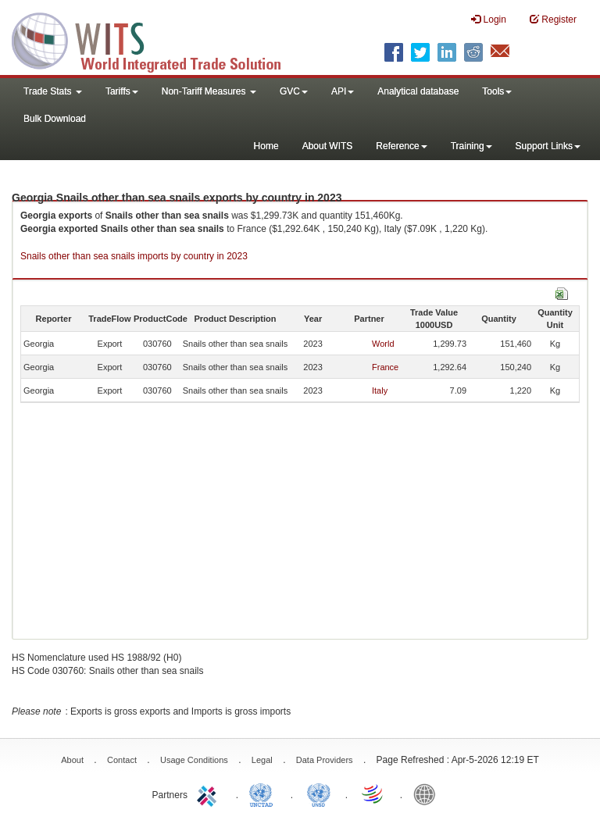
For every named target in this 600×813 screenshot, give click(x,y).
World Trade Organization (373, 793)
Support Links (548, 146)
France (385, 367)
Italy (380, 390)
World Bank (428, 793)
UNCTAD (264, 793)
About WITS (327, 146)
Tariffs (121, 91)
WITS (156, 39)
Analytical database (418, 91)
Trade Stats (52, 91)
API (342, 91)
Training (471, 146)
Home (266, 146)
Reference (401, 146)
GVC (294, 91)
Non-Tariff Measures (209, 91)
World (383, 343)
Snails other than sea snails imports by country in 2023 (134, 256)
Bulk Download (54, 118)
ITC (209, 793)
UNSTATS (318, 793)
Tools (497, 91)
